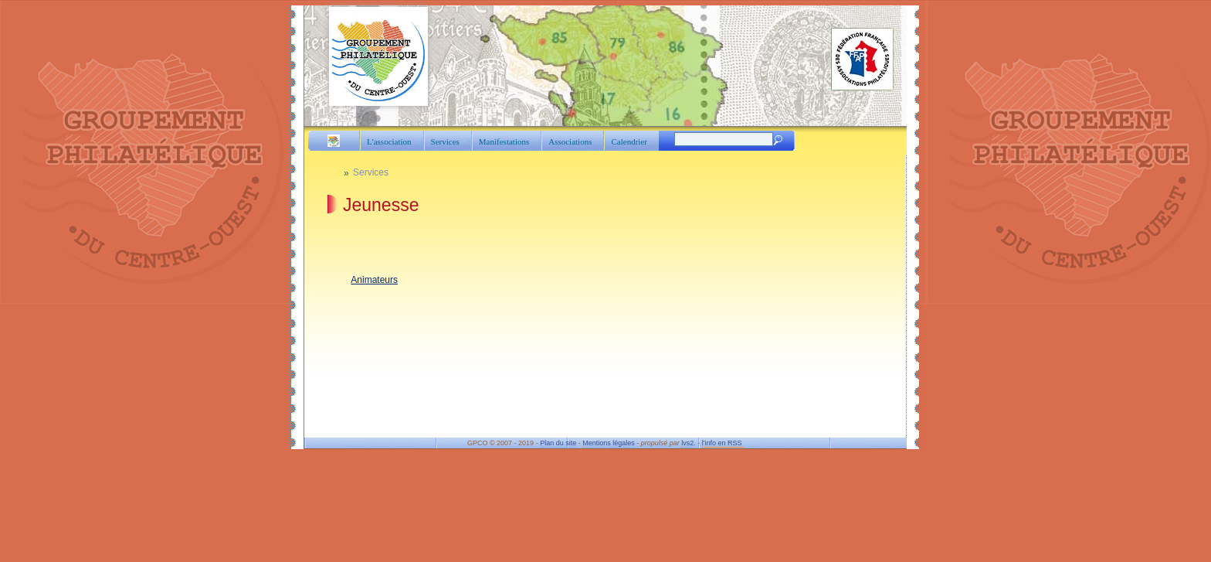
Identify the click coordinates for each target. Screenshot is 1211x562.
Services (445, 141)
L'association (389, 141)
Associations (570, 141)
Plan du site (558, 443)
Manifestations (504, 141)
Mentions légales (608, 443)
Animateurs (374, 279)
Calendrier (628, 141)
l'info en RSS (723, 443)
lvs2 (687, 443)
